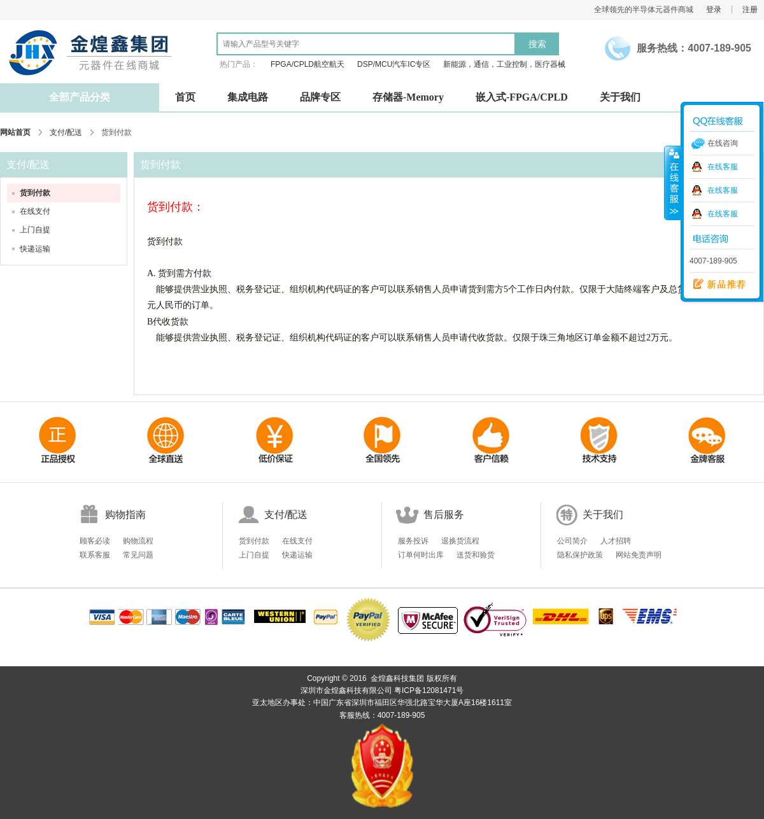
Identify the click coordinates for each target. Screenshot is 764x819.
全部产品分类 (79, 97)
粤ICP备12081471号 (428, 690)
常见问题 (138, 554)
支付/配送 (66, 132)
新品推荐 (715, 284)
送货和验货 (475, 554)
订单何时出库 (421, 554)
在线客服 (722, 166)
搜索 (537, 44)
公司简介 (572, 540)
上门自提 (35, 229)
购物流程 (138, 540)
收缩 (673, 182)
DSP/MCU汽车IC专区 (393, 64)
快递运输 (35, 248)
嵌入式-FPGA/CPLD (522, 97)
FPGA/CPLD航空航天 (307, 64)
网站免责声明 (638, 554)
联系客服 (95, 554)
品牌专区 (320, 97)
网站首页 (15, 132)
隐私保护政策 (580, 554)
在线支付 (35, 211)
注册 (750, 9)
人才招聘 (615, 540)
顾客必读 (95, 540)
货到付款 (35, 192)
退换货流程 (460, 540)
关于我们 (620, 97)
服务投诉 (413, 540)
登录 (713, 9)
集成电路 (247, 97)
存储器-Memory (408, 97)
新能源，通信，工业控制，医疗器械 (504, 64)
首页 (185, 97)
